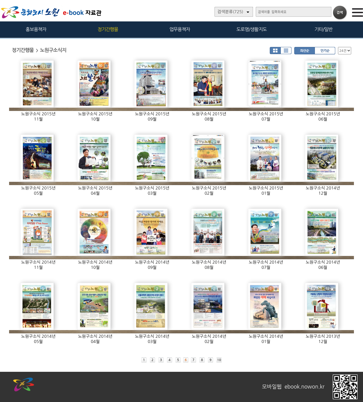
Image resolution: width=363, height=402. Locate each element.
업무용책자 (179, 29)
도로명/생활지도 (252, 29)
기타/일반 (323, 29)
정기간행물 (108, 29)
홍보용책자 (36, 29)
